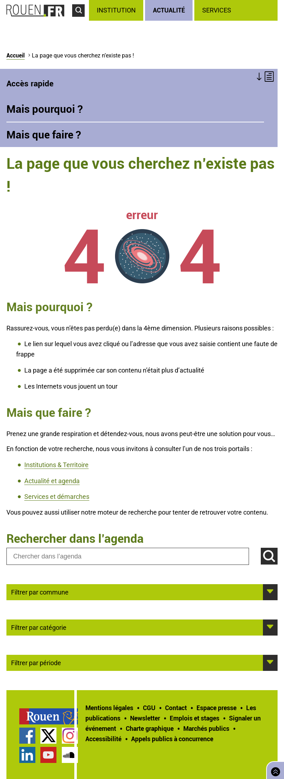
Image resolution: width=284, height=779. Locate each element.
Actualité (169, 10)
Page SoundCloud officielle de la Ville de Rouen (70, 755)
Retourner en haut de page (274, 769)
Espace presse (216, 707)
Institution (116, 10)
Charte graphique (150, 728)
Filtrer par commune (40, 591)
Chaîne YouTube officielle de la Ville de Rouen (48, 755)
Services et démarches (56, 496)
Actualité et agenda (52, 481)
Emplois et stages (194, 718)
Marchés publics (206, 728)
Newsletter (145, 718)
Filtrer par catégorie (38, 627)
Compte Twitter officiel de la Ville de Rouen (48, 736)
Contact (176, 707)
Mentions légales (109, 707)
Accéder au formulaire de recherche (80, 20)
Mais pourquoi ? (44, 109)
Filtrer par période (36, 662)
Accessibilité (103, 738)
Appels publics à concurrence (172, 738)
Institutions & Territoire (56, 465)
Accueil (15, 55)
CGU (149, 707)
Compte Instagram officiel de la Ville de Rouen (70, 736)
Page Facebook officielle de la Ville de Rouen (27, 736)
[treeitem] (117, 10)
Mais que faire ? (43, 134)
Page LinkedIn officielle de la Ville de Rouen (27, 755)
